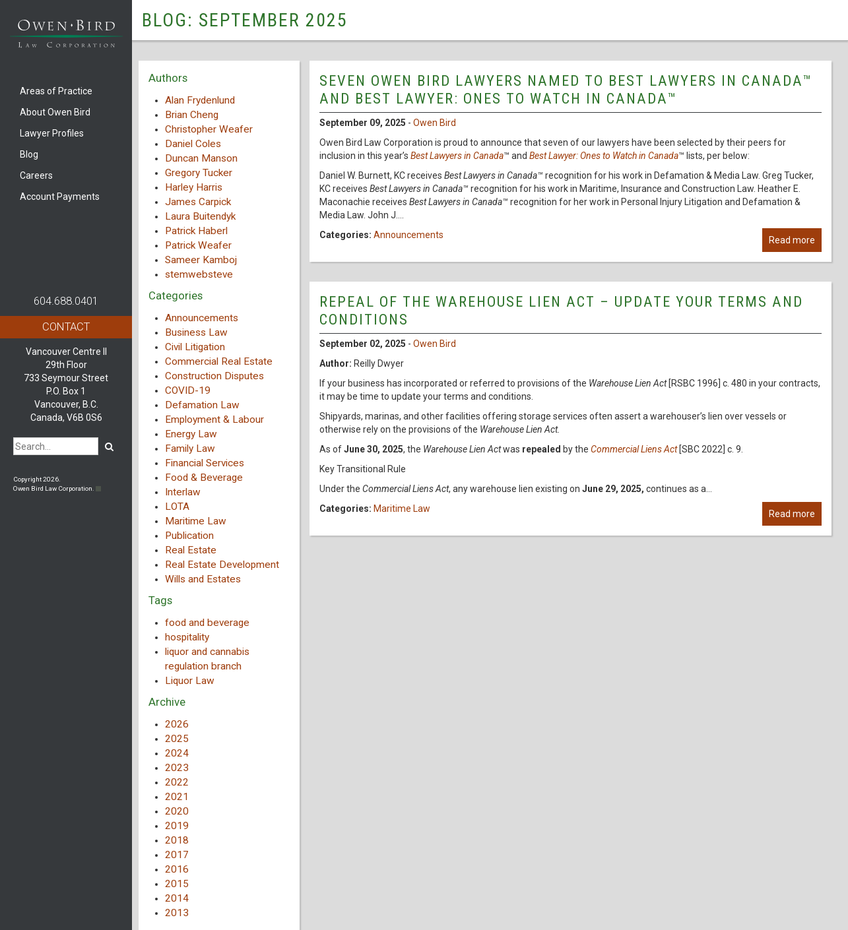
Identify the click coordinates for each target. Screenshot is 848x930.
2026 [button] (177, 724)
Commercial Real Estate (219, 361)
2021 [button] (177, 797)
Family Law (190, 448)
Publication (189, 536)
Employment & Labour (214, 419)
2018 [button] (177, 840)
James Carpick (198, 202)
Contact (66, 326)
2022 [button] (177, 782)
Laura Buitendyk (200, 216)
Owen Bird (434, 122)
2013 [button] (177, 913)
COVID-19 (188, 390)
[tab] (219, 724)
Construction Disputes (214, 376)
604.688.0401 (66, 300)
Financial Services (204, 463)
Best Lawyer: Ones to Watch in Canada (603, 155)
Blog (29, 154)
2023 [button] (177, 768)
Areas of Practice (56, 91)
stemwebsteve (199, 274)
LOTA (177, 506)
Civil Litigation (195, 347)
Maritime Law (195, 521)
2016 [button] (177, 869)
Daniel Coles (193, 144)
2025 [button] (177, 739)
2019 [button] (177, 826)
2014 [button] (177, 898)
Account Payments (60, 196)
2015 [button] (177, 884)
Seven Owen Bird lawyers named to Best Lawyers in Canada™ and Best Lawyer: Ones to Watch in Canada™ (565, 89)
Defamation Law (202, 405)
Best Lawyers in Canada (457, 155)
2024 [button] (177, 753)
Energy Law (191, 434)
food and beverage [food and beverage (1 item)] (207, 623)
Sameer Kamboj (201, 260)
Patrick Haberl (196, 231)
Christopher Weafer (209, 129)
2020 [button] (177, 811)
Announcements (201, 318)
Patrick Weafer (198, 245)
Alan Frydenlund (200, 100)
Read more (792, 240)
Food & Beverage (204, 477)
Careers (36, 175)
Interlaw (183, 492)
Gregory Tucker (198, 173)
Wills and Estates (203, 579)
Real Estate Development (222, 565)
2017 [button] (177, 855)
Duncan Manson (201, 158)
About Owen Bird (55, 112)
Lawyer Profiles (52, 133)
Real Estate (190, 550)
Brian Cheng (191, 115)
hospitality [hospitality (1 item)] (187, 637)
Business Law (196, 332)
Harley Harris (193, 187)
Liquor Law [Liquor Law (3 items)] (189, 681)
